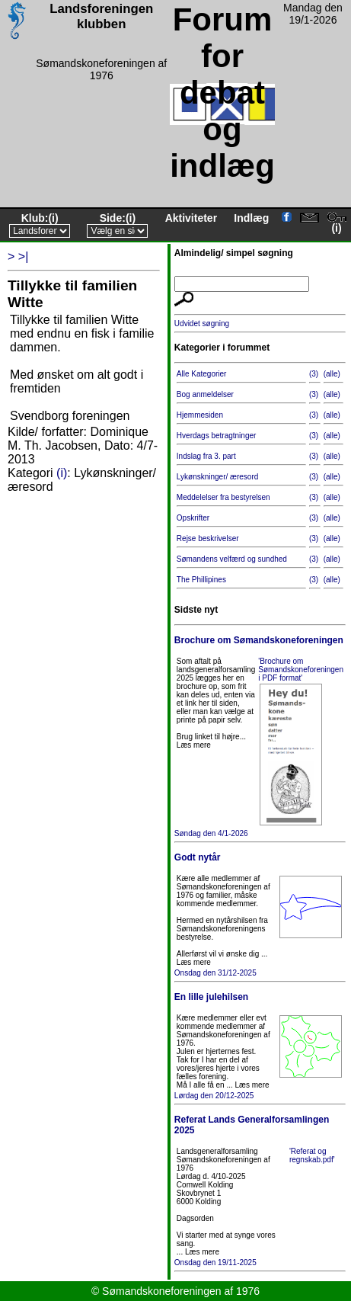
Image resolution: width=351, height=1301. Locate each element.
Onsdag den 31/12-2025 (260, 914)
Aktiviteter (191, 218)
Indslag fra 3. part (206, 456)
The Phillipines (201, 579)
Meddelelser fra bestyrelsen (223, 497)
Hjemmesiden (200, 415)
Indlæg (251, 218)
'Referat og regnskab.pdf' (312, 1155)
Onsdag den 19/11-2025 (260, 1190)
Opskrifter (193, 518)
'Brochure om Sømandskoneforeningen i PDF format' (300, 669)
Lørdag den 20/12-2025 (260, 1046)
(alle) (332, 374)
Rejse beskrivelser (208, 538)
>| (23, 256)
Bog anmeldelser (205, 394)
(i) (53, 218)
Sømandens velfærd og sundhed (232, 559)
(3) (313, 374)
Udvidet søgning (201, 323)
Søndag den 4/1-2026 (260, 736)
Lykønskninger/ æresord (217, 477)
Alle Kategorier (202, 374)
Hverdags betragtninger (217, 435)
